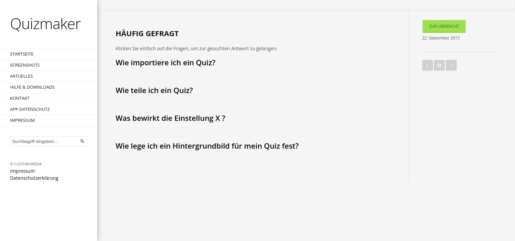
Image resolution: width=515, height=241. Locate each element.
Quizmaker (45, 23)
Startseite (22, 54)
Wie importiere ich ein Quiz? (165, 62)
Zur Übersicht (444, 26)
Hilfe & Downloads (32, 87)
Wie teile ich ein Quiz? (154, 90)
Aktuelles (21, 76)
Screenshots (25, 65)
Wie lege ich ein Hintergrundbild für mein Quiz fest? (207, 146)
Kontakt (19, 98)
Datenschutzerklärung (34, 178)
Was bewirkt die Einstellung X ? (170, 118)
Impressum (22, 120)
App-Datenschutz (30, 109)
